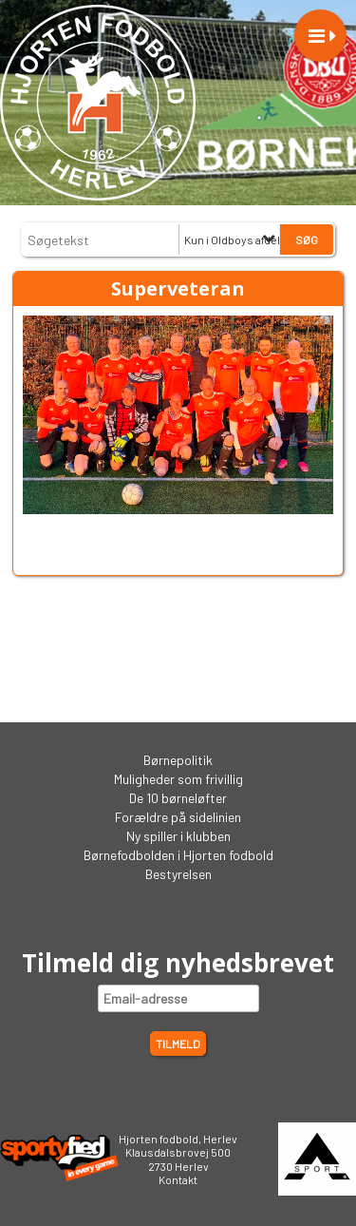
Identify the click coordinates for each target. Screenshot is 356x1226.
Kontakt (178, 1179)
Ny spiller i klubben (178, 836)
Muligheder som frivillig (178, 779)
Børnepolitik (178, 760)
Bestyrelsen (178, 874)
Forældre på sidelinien (178, 817)
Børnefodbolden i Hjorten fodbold (178, 855)
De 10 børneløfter (178, 798)
